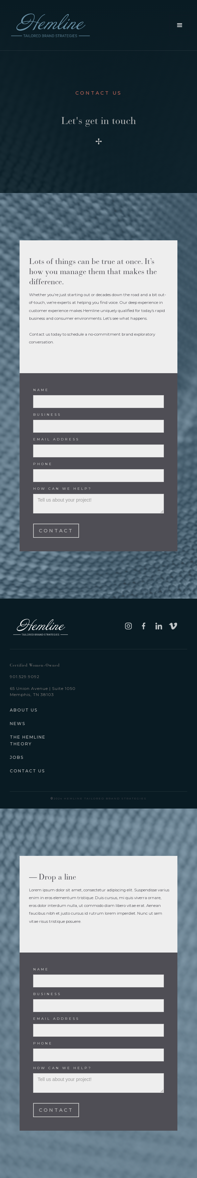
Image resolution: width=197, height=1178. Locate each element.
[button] (179, 25)
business (47, 414)
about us (24, 710)
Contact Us (27, 770)
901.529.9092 (25, 676)
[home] (54, 25)
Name (41, 390)
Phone (43, 464)
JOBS (17, 757)
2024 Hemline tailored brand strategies (98, 798)
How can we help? (62, 488)
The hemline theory (28, 740)
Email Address (56, 439)
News (17, 723)
